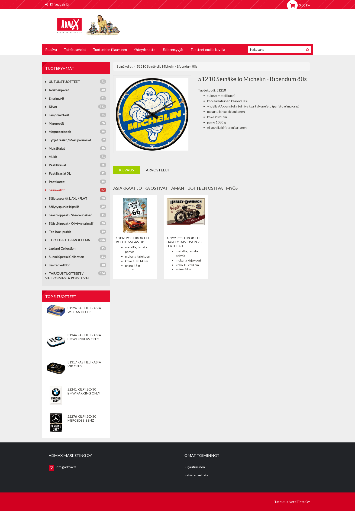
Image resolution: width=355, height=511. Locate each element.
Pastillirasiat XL (58, 173)
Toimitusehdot (75, 49)
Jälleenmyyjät (173, 49)
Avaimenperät (57, 90)
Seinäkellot (55, 190)
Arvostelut (158, 170)
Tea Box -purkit (58, 232)
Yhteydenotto (144, 49)
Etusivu (51, 49)
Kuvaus (126, 170)
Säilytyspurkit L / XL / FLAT (66, 198)
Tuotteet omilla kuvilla (207, 49)
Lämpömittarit (57, 115)
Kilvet (51, 107)
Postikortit (55, 182)
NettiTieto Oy (299, 502)
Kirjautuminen (194, 467)
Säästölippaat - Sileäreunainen (68, 215)
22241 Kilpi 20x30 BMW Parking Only (84, 391)
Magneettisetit (58, 132)
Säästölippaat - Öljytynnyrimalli (69, 223)
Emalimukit (54, 98)
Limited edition (57, 265)
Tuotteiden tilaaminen (110, 49)
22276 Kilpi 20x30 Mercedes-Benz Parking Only (82, 420)
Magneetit (54, 123)
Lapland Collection (60, 248)
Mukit (51, 157)
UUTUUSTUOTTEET (62, 82)
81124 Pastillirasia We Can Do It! (84, 310)
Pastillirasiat (55, 165)
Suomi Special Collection (64, 257)
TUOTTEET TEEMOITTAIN (67, 240)
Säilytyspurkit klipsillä (62, 207)
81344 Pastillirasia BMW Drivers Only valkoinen (84, 339)
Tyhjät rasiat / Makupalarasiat (68, 140)
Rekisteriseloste (196, 475)
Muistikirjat (55, 148)
